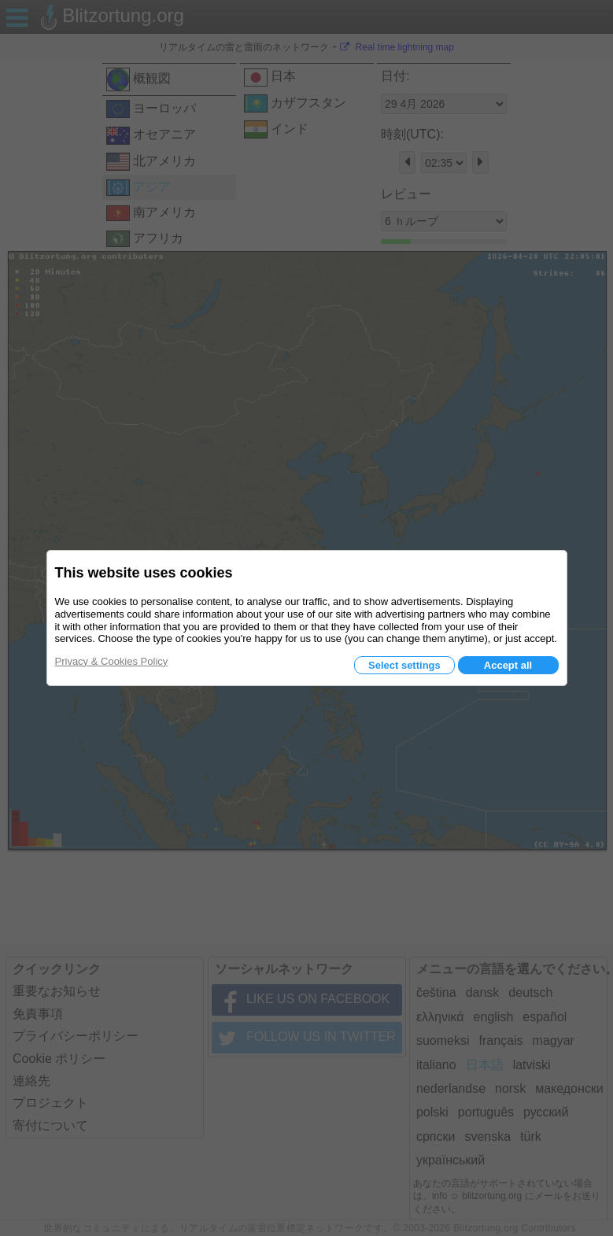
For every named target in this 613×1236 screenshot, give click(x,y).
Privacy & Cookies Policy (111, 661)
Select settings (404, 665)
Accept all (508, 665)
